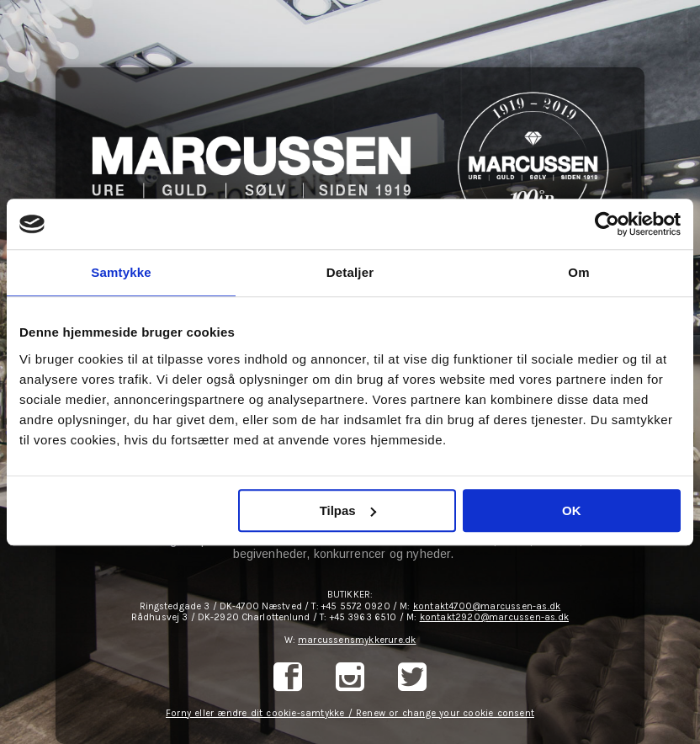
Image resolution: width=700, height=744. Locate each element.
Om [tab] (578, 272)
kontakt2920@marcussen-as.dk (494, 617)
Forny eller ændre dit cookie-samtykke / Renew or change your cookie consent (350, 713)
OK (571, 510)
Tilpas (348, 510)
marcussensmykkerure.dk (357, 640)
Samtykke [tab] (121, 272)
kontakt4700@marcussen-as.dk (486, 606)
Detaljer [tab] (350, 272)
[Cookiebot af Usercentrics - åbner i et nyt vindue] (607, 223)
